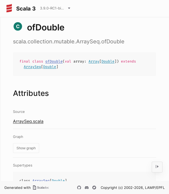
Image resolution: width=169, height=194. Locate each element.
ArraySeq (32, 66)
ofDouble (54, 61)
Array (94, 61)
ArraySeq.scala (28, 121)
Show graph (26, 148)
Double (108, 61)
